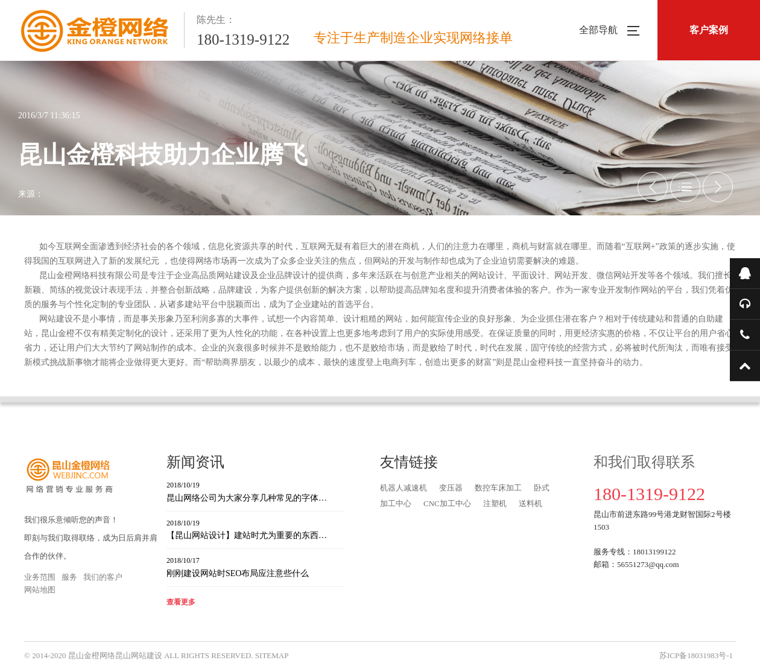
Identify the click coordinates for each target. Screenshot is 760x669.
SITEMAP (272, 655)
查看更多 (180, 602)
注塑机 (495, 503)
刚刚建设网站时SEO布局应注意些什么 (255, 566)
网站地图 (39, 589)
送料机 (530, 503)
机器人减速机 (403, 487)
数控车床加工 (498, 487)
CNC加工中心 (447, 503)
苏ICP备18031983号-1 (696, 655)
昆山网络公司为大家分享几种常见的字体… (255, 491)
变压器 (451, 487)
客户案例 (708, 30)
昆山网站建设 (138, 655)
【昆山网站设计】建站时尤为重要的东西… (255, 529)
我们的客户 (102, 577)
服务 (69, 577)
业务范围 (39, 577)
